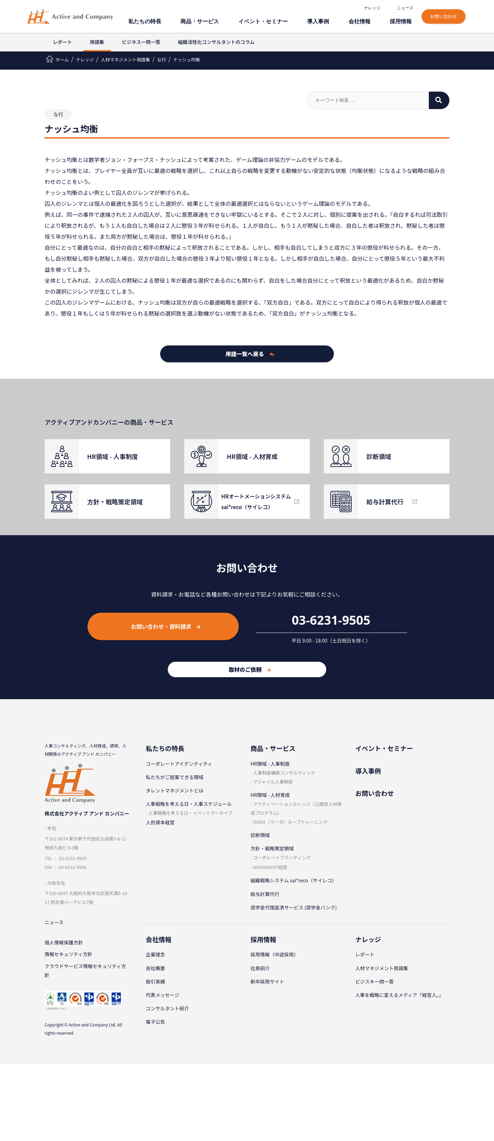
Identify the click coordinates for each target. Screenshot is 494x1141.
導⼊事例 (333, 19)
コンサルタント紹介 (167, 1008)
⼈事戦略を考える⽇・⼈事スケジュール (189, 803)
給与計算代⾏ (264, 894)
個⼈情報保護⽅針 (64, 943)
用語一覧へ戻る (250, 354)
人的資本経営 (160, 822)
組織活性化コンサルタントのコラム (216, 41)
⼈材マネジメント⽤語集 (381, 968)
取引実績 (155, 981)
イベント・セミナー (285, 19)
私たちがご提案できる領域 (174, 777)
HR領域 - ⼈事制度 (270, 763)
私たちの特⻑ (183, 19)
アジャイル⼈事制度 (273, 781)
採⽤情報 (404, 19)
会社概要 (155, 968)
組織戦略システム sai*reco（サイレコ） (293, 880)
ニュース (406, 8)
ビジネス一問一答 (141, 41)
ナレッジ (373, 8)
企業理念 (155, 954)
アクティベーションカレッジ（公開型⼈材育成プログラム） (296, 808)
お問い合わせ (444, 16)
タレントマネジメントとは (174, 790)
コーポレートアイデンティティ (179, 763)
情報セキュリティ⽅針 (68, 955)
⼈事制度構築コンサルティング (284, 772)
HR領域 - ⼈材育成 (270, 794)
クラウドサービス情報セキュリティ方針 (85, 972)
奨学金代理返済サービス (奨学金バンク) (293, 907)
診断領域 (260, 835)
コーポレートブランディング (282, 857)
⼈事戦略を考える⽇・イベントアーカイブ (190, 813)
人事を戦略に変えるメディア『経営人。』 (399, 994)
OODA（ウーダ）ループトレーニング (290, 822)
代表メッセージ (162, 994)
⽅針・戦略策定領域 (272, 848)
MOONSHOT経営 (270, 867)
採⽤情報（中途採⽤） (274, 954)
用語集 (97, 41)
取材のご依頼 (249, 669)
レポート (62, 41)
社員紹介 (260, 968)
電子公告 (155, 1021)
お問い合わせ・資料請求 (165, 626)
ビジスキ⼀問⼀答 (374, 981)
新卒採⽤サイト (267, 981)
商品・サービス (231, 19)
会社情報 (369, 19)
